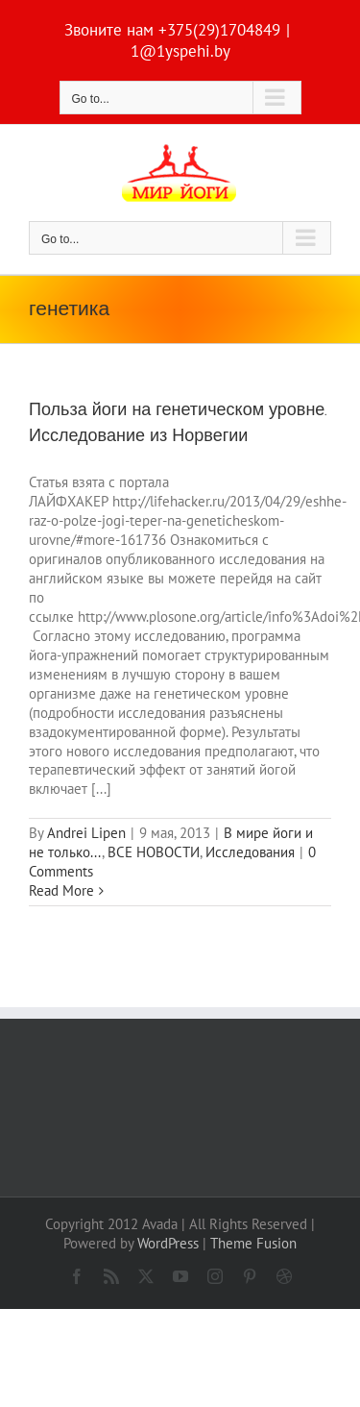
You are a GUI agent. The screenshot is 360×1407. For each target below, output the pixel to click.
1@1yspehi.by (180, 51)
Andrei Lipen (86, 833)
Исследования (250, 852)
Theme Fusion (253, 1243)
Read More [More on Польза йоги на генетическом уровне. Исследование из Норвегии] (61, 890)
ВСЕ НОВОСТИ (154, 852)
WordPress (168, 1243)
